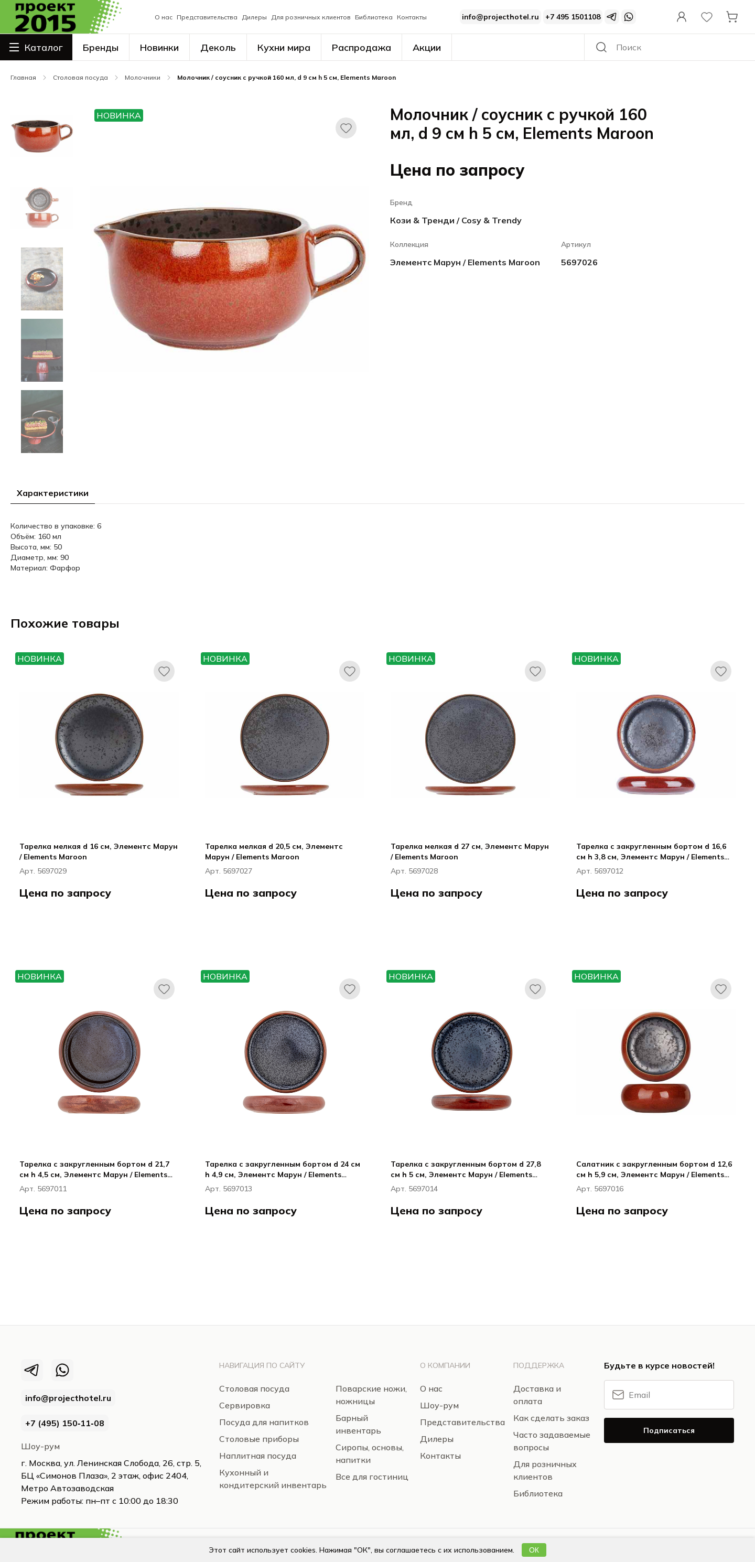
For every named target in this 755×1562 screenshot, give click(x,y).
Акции (427, 47)
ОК (534, 1550)
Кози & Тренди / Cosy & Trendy (456, 220)
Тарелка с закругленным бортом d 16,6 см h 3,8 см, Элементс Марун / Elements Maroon (651, 852)
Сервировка (244, 1405)
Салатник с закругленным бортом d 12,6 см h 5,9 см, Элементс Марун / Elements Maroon (654, 1169)
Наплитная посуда (257, 1455)
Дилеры (254, 17)
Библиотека (374, 17)
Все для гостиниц (372, 1476)
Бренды (100, 47)
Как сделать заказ (551, 1418)
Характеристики (53, 493)
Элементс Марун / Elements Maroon (465, 262)
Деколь (218, 47)
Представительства (207, 17)
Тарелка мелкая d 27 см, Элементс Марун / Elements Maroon (470, 851)
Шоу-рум (40, 1446)
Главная (23, 77)
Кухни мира (283, 47)
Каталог (36, 47)
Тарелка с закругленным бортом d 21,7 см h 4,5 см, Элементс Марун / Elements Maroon (94, 1169)
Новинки (159, 47)
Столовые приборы (259, 1439)
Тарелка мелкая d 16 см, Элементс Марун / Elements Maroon (98, 851)
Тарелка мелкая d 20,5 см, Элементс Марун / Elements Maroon (274, 851)
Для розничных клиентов (311, 17)
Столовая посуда (80, 77)
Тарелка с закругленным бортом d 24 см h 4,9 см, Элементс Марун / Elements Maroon (282, 1169)
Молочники (142, 77)
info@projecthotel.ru (500, 16)
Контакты (412, 17)
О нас (163, 17)
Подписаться (669, 1430)
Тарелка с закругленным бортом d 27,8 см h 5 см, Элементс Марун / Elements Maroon (466, 1169)
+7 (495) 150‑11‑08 (64, 1423)
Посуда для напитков (264, 1422)
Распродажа (361, 47)
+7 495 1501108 (572, 16)
